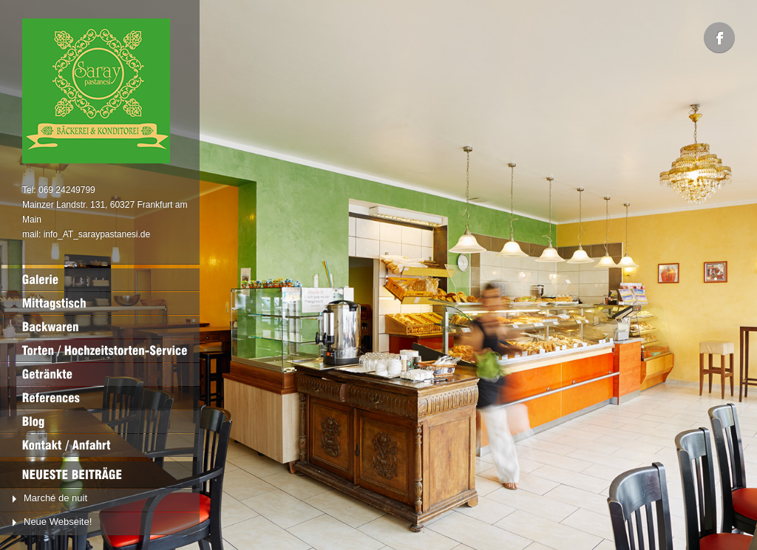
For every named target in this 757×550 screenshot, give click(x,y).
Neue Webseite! (58, 521)
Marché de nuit (55, 497)
